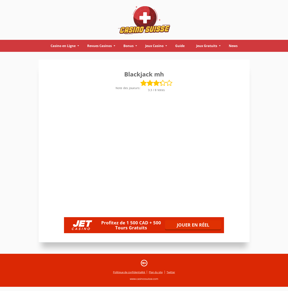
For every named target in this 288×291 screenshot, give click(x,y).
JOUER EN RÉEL (193, 225)
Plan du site (156, 272)
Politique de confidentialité (129, 272)
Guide (180, 46)
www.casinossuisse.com (144, 279)
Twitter (171, 272)
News (233, 46)
